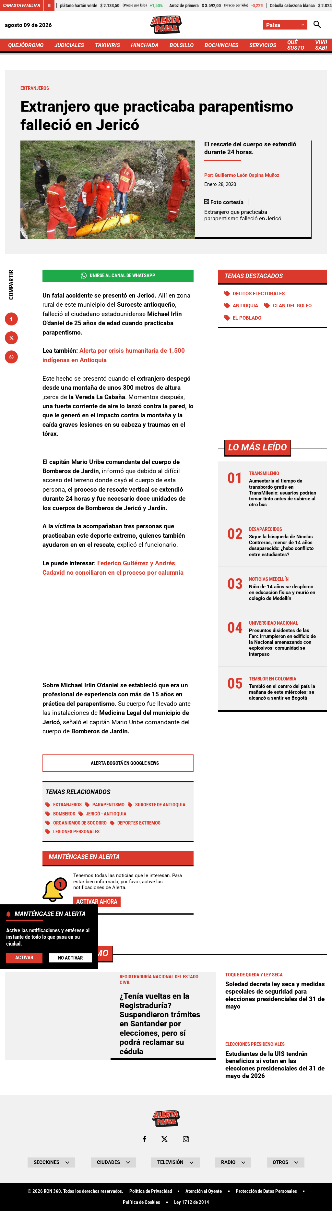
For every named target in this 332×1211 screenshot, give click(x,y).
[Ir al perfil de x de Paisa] (164, 1139)
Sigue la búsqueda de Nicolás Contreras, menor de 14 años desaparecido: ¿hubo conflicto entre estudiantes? (281, 545)
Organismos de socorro (76, 823)
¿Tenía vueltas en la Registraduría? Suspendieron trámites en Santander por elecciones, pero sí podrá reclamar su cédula (160, 1024)
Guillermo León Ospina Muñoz (247, 175)
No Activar (70, 958)
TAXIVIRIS (107, 45)
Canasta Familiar (21, 5)
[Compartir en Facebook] (11, 318)
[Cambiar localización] (285, 25)
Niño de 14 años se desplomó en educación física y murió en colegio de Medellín (282, 592)
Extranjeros (63, 805)
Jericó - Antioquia (102, 814)
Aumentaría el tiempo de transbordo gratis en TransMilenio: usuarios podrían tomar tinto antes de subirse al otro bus (282, 493)
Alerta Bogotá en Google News (118, 763)
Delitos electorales (259, 294)
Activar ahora (96, 901)
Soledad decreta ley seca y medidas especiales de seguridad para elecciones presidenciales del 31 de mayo (275, 995)
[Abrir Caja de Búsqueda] (317, 25)
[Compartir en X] (11, 337)
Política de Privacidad (150, 1191)
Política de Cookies (141, 1202)
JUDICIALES (69, 45)
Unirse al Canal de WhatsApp (118, 276)
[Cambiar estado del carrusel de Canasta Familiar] (48, 5)
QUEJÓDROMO (25, 45)
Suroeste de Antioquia (157, 805)
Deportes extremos (135, 823)
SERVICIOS (262, 45)
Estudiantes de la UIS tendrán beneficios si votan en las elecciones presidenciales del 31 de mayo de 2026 (275, 1065)
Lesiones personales (72, 832)
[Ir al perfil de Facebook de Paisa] (144, 1139)
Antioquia (245, 306)
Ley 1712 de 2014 (191, 1202)
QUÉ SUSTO (295, 45)
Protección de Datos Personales (266, 1191)
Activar (24, 957)
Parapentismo (105, 805)
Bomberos (60, 814)
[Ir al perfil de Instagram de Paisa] (186, 1139)
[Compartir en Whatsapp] (11, 356)
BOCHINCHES (221, 45)
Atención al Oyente (203, 1191)
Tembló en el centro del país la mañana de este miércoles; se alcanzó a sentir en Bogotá (282, 692)
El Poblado (247, 318)
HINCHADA (145, 45)
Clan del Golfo (292, 306)
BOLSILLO (182, 45)
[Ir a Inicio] (166, 25)
